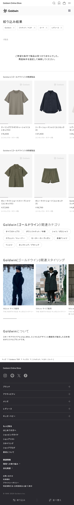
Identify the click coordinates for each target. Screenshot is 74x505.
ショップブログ (9, 448)
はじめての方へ (9, 430)
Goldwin (8, 28)
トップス (26, 359)
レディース (55, 28)
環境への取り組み (11, 464)
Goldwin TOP (14, 359)
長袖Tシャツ (62, 238)
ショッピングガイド (10, 434)
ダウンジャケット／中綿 (36, 231)
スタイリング (8, 443)
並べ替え (55, 500)
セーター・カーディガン (40, 238)
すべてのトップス (13, 231)
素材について (8, 452)
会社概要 (8, 468)
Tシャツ (9, 245)
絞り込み (19, 500)
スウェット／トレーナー (15, 238)
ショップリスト (9, 439)
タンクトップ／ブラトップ (29, 245)
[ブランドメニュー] (69, 11)
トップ (4, 359)
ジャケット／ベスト (25, 28)
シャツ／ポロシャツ (60, 231)
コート (42, 28)
